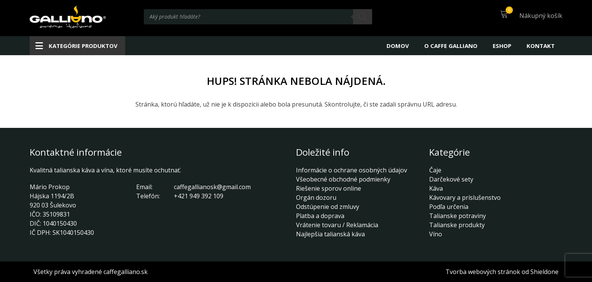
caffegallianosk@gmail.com (212, 187)
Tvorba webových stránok (483, 272)
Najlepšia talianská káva (330, 234)
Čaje (435, 170)
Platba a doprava (320, 216)
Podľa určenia (448, 206)
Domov (398, 45)
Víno (435, 234)
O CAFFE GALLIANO (450, 45)
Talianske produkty (457, 225)
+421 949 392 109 (198, 196)
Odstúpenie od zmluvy (327, 206)
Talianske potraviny (457, 216)
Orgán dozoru (316, 197)
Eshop (502, 45)
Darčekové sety (451, 179)
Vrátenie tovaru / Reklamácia (337, 225)
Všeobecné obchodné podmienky (343, 179)
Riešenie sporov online (328, 188)
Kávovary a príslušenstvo (465, 197)
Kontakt (541, 45)
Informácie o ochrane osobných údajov (351, 170)
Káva (436, 188)
